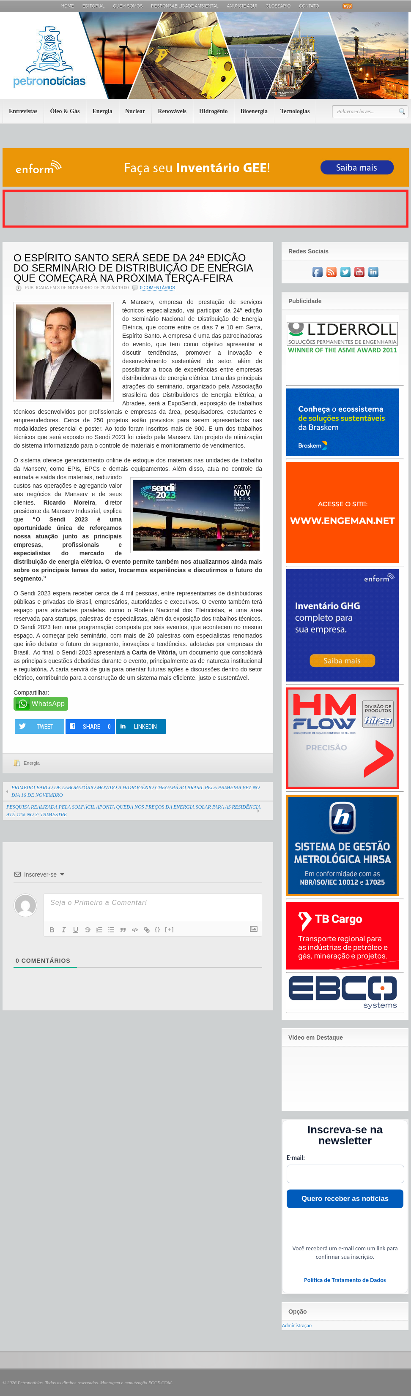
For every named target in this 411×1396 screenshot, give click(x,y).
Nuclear (135, 111)
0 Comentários (157, 287)
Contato (309, 6)
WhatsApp (48, 703)
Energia (102, 111)
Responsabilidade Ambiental (184, 6)
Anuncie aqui (242, 6)
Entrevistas (23, 111)
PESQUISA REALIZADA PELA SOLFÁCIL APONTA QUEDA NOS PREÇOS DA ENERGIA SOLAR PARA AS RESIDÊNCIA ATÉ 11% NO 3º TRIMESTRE (133, 811)
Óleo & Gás (64, 111)
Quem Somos (127, 6)
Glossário (278, 6)
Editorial (93, 6)
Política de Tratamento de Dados (345, 1280)
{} (158, 929)
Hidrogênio (213, 111)
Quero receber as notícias (345, 1199)
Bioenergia (254, 111)
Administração (297, 1325)
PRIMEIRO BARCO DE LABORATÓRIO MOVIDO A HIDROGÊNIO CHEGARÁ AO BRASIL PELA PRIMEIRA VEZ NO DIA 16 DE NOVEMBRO (135, 791)
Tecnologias (295, 111)
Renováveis (172, 111)
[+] (169, 929)
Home (67, 6)
